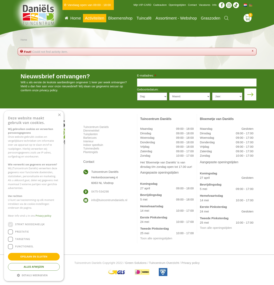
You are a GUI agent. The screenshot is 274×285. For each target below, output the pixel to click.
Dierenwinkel (91, 130)
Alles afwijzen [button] (34, 266)
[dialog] (34, 196)
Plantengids (90, 152)
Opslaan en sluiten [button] (34, 256)
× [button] (59, 115)
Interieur (88, 141)
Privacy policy (190, 262)
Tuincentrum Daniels (96, 127)
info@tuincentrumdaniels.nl (109, 200)
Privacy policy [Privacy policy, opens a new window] (43, 215)
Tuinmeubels (91, 148)
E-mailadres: (146, 76)
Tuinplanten (90, 134)
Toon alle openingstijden (156, 238)
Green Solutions (136, 262)
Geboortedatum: (148, 89)
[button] (34, 275)
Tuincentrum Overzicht (164, 262)
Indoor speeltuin (93, 144)
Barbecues (90, 137)
